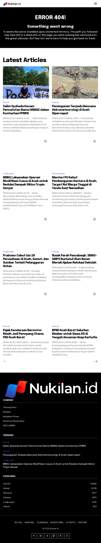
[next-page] (95, 361)
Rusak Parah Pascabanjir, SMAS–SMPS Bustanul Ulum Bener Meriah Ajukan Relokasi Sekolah (74, 259)
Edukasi (55, 251)
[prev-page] (5, 361)
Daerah (55, 102)
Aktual (6, 102)
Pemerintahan (58, 173)
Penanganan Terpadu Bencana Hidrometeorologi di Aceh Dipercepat (74, 110)
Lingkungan (8, 173)
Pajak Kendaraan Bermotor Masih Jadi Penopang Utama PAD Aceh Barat (23, 334)
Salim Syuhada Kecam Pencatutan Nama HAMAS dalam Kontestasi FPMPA (26, 110)
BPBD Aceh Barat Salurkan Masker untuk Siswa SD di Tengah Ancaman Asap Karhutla (74, 334)
